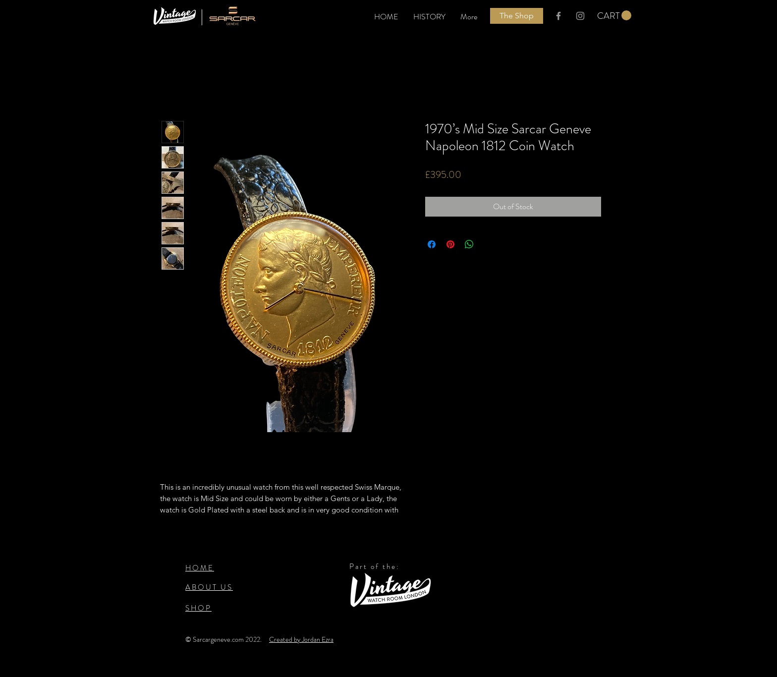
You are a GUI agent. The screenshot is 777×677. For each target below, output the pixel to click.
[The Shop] (516, 16)
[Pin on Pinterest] (450, 244)
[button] (614, 15)
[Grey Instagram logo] (580, 15)
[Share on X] (488, 244)
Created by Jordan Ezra (301, 639)
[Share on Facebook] (432, 244)
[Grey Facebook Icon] (558, 15)
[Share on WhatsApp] (469, 244)
